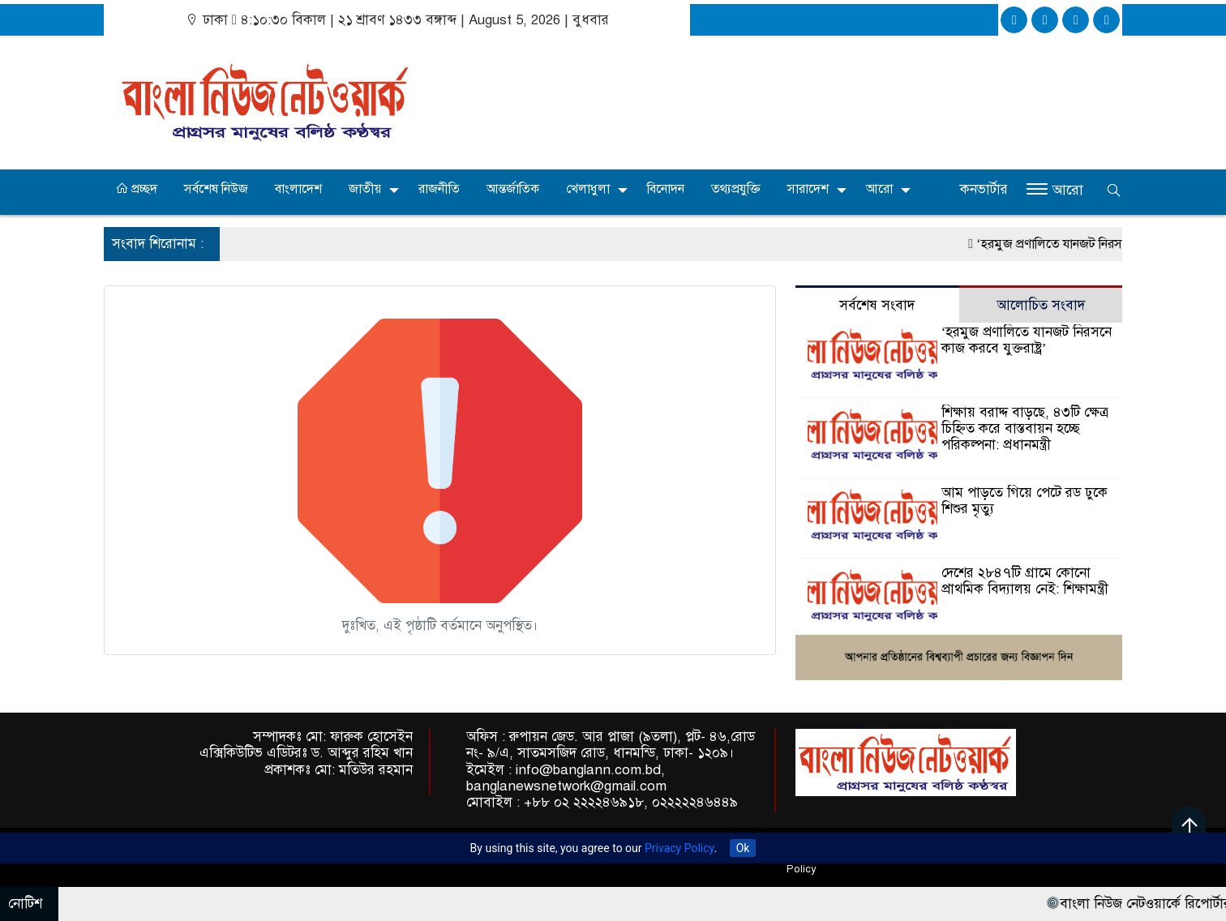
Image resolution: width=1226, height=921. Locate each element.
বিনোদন (665, 189)
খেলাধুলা (588, 189)
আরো (879, 189)
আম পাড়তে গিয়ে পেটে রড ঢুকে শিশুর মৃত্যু (1024, 500)
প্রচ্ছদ (136, 189)
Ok (743, 848)
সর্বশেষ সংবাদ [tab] (877, 305)
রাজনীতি (439, 189)
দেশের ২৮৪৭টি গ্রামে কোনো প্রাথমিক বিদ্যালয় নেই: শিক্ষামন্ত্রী (1024, 581)
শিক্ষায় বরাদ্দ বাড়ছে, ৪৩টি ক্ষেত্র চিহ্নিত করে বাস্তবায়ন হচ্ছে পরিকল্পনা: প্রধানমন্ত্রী (1024, 428)
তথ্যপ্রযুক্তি (736, 189)
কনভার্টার (984, 189)
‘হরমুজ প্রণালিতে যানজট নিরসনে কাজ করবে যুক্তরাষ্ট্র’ (1026, 340)
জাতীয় (365, 189)
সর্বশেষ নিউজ (216, 189)
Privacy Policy (679, 848)
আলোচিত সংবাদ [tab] (1041, 305)
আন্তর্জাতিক (513, 189)
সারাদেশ (808, 189)
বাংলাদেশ (298, 189)
